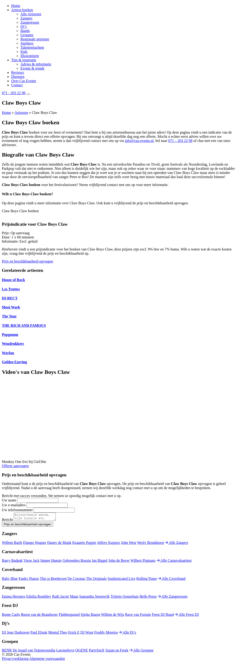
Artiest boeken (22, 10)
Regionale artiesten (34, 39)
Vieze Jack (31, 562)
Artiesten (21, 113)
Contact (17, 85)
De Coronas (76, 580)
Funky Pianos (29, 580)
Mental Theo (57, 634)
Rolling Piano (146, 580)
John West (128, 544)
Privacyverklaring (15, 660)
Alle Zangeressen (173, 598)
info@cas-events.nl (139, 141)
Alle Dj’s (127, 634)
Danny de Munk (59, 544)
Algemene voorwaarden (47, 660)
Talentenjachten (32, 47)
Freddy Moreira (106, 634)
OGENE (81, 652)
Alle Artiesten (30, 14)
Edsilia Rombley (38, 598)
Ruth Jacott (60, 598)
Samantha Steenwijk (94, 598)
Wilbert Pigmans (142, 562)
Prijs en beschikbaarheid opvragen (27, 261)
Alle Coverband (171, 580)
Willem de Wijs (112, 616)
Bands (25, 31)
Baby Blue (10, 580)
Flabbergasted (69, 616)
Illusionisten (29, 56)
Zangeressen (29, 22)
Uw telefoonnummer (17, 510)
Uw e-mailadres (14, 505)
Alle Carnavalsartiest (174, 562)
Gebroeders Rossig (77, 562)
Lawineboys (65, 652)
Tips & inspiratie (23, 60)
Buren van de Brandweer (39, 616)
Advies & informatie (35, 64)
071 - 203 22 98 (13, 93)
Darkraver (22, 634)
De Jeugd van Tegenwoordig (34, 652)
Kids (23, 52)
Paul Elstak (38, 634)
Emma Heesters (13, 598)
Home (15, 6)
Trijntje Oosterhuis (125, 598)
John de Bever (119, 562)
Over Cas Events (23, 81)
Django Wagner (34, 544)
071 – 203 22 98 (180, 141)
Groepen (26, 35)
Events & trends (32, 68)
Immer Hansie (51, 562)
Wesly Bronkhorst (150, 544)
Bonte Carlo (11, 616)
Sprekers (26, 43)
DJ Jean (7, 634)
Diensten (17, 77)
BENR (7, 652)
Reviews (17, 72)
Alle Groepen (141, 652)
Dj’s (23, 27)
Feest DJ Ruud (163, 616)
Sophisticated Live (122, 580)
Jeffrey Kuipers (108, 544)
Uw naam (9, 500)
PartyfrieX (97, 652)
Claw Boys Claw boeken (20, 211)
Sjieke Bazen (90, 616)
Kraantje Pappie (84, 544)
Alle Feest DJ (187, 616)
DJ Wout (86, 634)
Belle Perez (147, 598)
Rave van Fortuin (138, 616)
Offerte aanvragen (15, 466)
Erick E (73, 634)
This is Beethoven (53, 580)
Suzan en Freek (117, 652)
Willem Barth (12, 544)
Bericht (7, 521)
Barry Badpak (12, 562)
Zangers (26, 18)
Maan (74, 598)
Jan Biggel (99, 562)
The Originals (96, 580)
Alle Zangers (176, 544)
